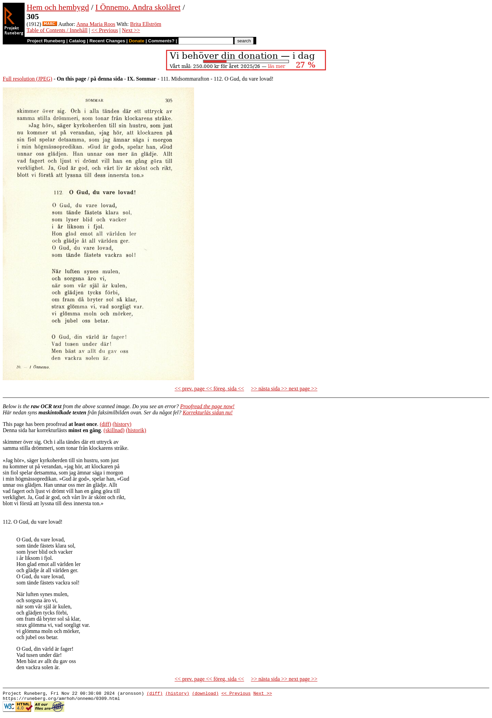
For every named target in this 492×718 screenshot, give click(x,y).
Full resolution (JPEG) (27, 79)
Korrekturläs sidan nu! (208, 412)
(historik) (136, 430)
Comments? (161, 40)
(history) (121, 424)
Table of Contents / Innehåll (57, 30)
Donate (136, 40)
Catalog (77, 40)
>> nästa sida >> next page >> (284, 388)
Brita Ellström (145, 24)
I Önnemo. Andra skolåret (137, 7)
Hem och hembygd (58, 7)
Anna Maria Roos (95, 24)
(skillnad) (114, 430)
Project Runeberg (46, 40)
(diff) (105, 424)
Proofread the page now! (207, 406)
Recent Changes (107, 40)
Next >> (131, 30)
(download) (205, 694)
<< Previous (104, 30)
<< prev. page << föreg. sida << (209, 388)
